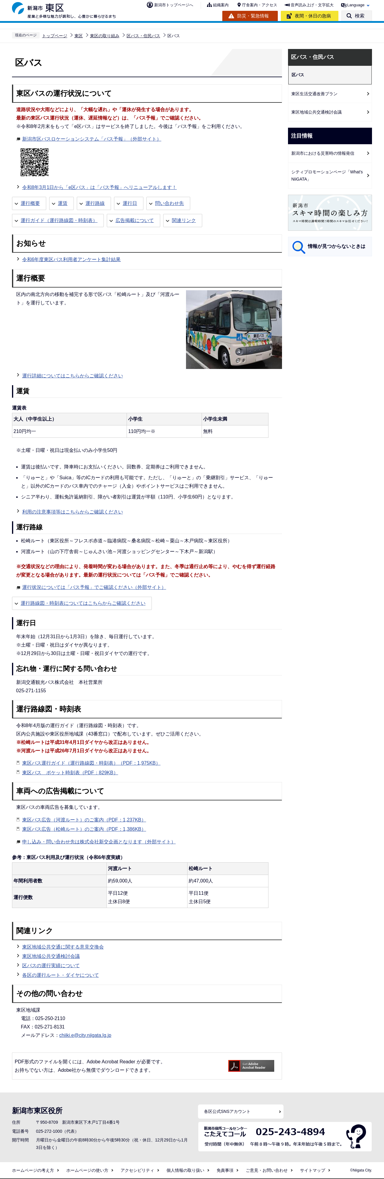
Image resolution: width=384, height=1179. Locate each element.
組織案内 (221, 5)
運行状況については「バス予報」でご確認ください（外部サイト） (94, 586)
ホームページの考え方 (33, 1170)
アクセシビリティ (137, 1170)
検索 (359, 15)
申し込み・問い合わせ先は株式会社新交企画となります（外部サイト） (99, 841)
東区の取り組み (104, 35)
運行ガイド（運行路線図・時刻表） (59, 220)
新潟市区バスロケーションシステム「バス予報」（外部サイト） (91, 138)
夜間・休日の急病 (313, 15)
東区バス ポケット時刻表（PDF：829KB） (70, 772)
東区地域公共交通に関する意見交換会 (63, 946)
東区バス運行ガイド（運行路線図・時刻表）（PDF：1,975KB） (91, 763)
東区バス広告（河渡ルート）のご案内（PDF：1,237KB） (84, 819)
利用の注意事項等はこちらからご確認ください (72, 511)
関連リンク (184, 220)
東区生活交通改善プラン (314, 93)
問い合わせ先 (169, 203)
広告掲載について (135, 220)
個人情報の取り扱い (185, 1170)
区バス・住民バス (143, 35)
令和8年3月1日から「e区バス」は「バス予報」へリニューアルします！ (99, 187)
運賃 (63, 203)
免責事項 (225, 1170)
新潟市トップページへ (173, 5)
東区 (78, 35)
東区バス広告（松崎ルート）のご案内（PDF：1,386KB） (84, 829)
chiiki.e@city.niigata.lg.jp (85, 1035)
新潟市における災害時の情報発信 (322, 153)
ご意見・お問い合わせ (267, 1170)
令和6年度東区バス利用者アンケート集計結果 (71, 259)
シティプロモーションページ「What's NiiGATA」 (327, 175)
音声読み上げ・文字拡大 (312, 5)
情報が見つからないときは (336, 246)
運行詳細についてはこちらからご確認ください (72, 375)
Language (355, 5)
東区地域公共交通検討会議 (51, 956)
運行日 (130, 203)
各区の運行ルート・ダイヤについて (60, 975)
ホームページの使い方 (87, 1170)
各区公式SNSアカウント (227, 1111)
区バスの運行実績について (51, 965)
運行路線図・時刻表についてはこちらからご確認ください (83, 603)
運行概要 (30, 203)
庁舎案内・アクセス (259, 5)
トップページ (54, 35)
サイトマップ (312, 1170)
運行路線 (95, 203)
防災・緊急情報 (253, 15)
